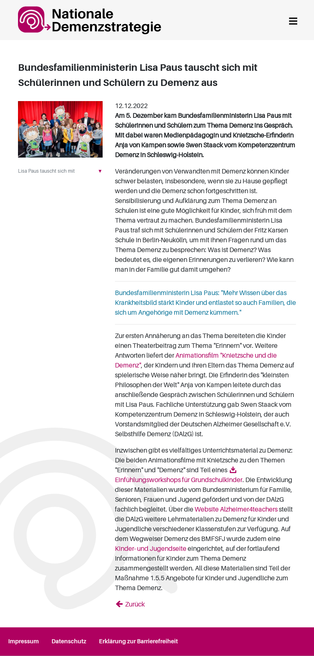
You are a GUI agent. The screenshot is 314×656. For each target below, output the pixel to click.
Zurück (134, 604)
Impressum (23, 641)
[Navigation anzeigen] (293, 19)
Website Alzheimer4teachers (236, 509)
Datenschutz (69, 641)
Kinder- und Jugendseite (150, 548)
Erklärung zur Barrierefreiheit (138, 641)
